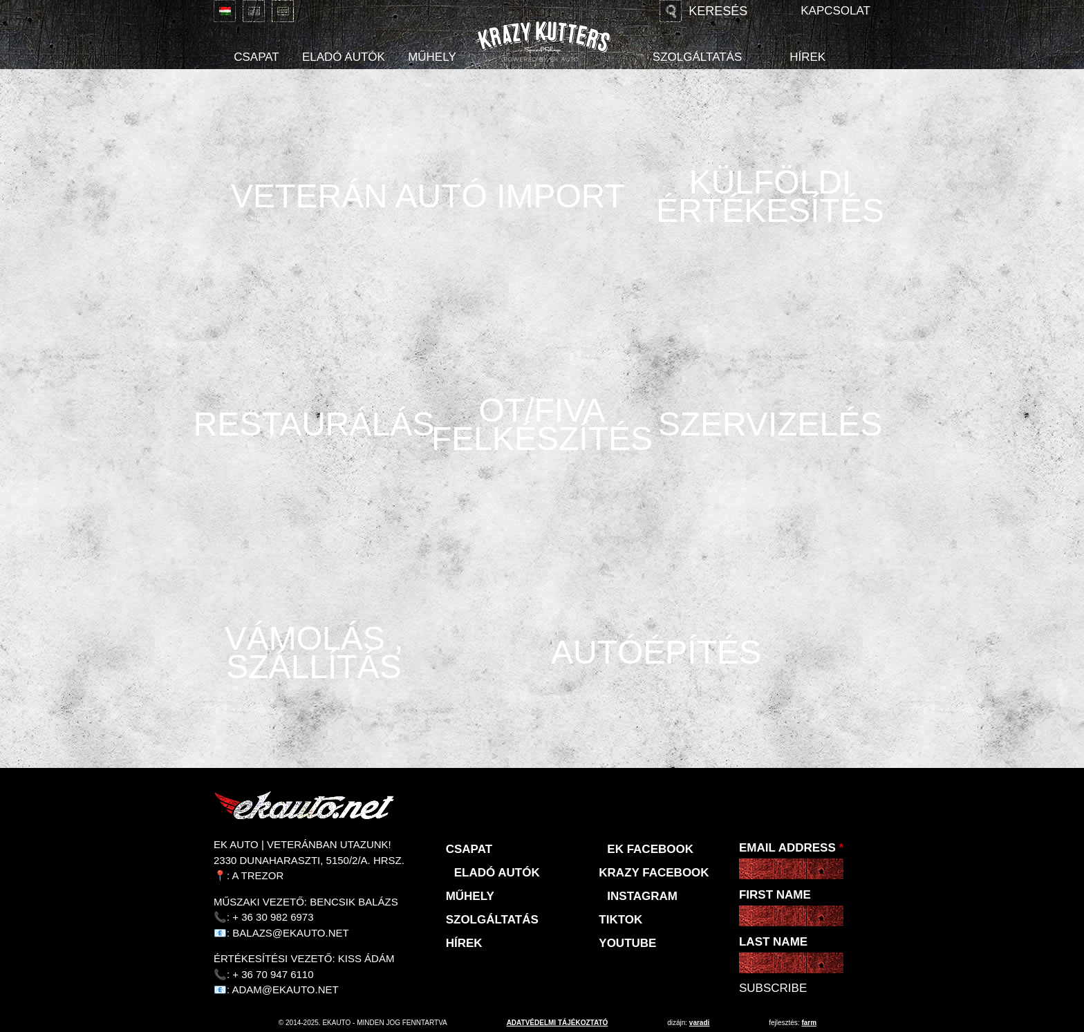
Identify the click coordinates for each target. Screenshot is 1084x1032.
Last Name (773, 941)
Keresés (718, 11)
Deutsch (283, 11)
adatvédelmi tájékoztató (557, 1022)
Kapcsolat (835, 10)
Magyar (225, 11)
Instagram (642, 896)
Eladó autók (343, 57)
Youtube (627, 943)
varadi (699, 1022)
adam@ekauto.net (285, 989)
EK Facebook (650, 849)
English (254, 11)
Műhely (432, 57)
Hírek (807, 57)
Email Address (791, 847)
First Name (775, 894)
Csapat (256, 57)
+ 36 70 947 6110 (272, 974)
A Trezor (258, 875)
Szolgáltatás (697, 57)
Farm (808, 1022)
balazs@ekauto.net (290, 933)
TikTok (620, 919)
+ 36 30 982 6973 (272, 917)
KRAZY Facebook (654, 872)
